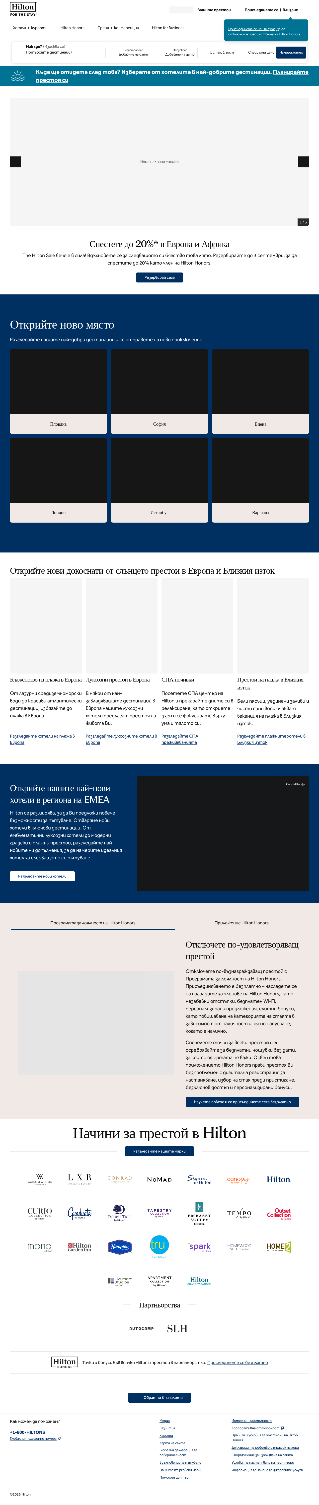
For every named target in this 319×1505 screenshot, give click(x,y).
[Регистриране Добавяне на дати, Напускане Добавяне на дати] (151, 53)
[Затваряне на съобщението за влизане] (304, 22)
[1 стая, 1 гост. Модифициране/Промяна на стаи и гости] (218, 53)
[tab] (93, 923)
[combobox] (58, 49)
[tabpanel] (159, 1018)
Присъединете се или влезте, (252, 29)
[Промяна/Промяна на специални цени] (258, 53)
